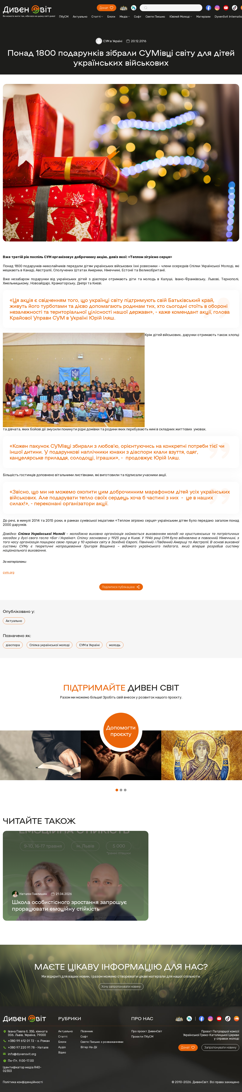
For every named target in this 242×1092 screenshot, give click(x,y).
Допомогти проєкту (121, 730)
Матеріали (203, 16)
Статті (97, 16)
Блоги (111, 16)
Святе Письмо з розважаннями (102, 1042)
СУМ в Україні (112, 41)
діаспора (13, 645)
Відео (62, 1052)
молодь (114, 645)
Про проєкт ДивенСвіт (146, 1031)
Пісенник (87, 1031)
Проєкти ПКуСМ (142, 1036)
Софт (137, 16)
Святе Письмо (155, 16)
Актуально (80, 16)
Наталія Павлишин (33, 894)
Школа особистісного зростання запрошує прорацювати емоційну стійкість (69, 905)
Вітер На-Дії (89, 1047)
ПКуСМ (63, 16)
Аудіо (62, 1047)
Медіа (124, 16)
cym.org (8, 572)
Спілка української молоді (49, 645)
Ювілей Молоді (180, 16)
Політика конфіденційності (23, 1082)
